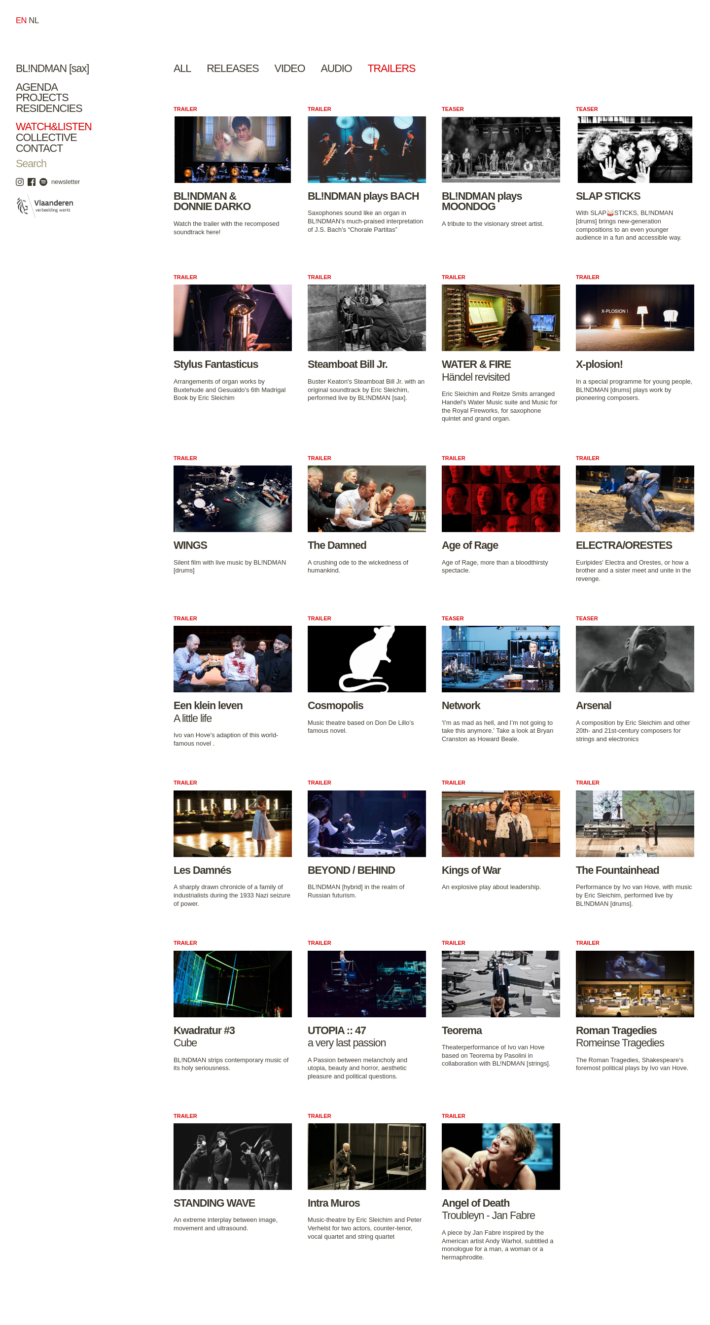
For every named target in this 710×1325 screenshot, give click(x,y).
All (182, 68)
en (21, 20)
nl (33, 20)
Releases (232, 68)
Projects (42, 97)
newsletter (65, 181)
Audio (336, 68)
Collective (46, 137)
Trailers (391, 68)
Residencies (49, 108)
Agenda (37, 87)
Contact (39, 148)
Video (290, 68)
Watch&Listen (54, 126)
